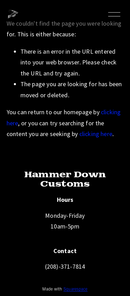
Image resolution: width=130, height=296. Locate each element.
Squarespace (75, 290)
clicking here (95, 134)
